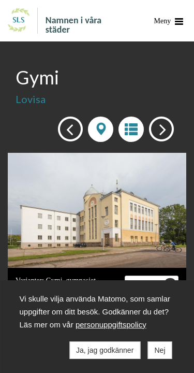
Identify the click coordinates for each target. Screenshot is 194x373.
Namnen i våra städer (73, 24)
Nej (159, 350)
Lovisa (31, 99)
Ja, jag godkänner (104, 350)
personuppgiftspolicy (111, 324)
